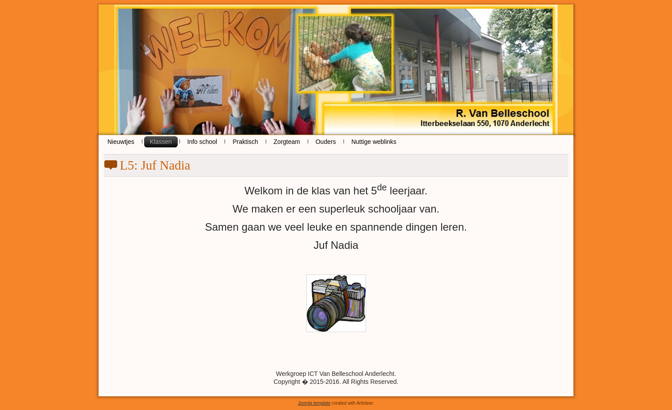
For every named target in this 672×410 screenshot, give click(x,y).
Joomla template (314, 403)
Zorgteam (287, 141)
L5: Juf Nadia (155, 165)
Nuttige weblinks (374, 141)
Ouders (326, 141)
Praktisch (245, 141)
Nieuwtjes (120, 141)
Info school (202, 141)
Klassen (161, 141)
